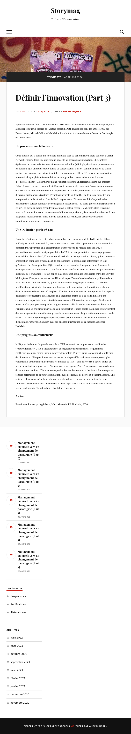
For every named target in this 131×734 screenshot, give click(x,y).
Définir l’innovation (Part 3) (63, 97)
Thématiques (72, 111)
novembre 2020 (20, 702)
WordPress (62, 726)
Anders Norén (98, 726)
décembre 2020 (20, 694)
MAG (22, 111)
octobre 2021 (19, 653)
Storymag (65, 10)
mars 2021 (17, 669)
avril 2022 (17, 637)
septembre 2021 (20, 661)
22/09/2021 (42, 111)
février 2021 (18, 678)
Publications (18, 604)
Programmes (18, 596)
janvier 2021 (18, 686)
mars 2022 (17, 645)
